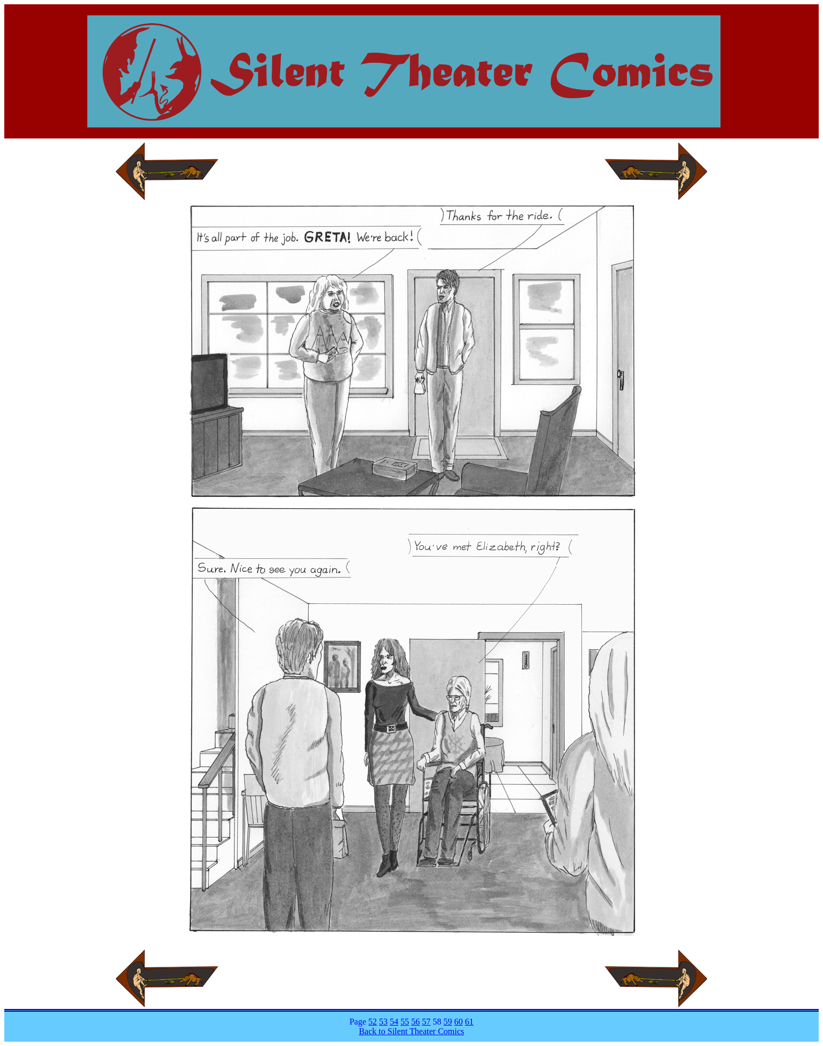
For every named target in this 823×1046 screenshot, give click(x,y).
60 (458, 1021)
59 (447, 1021)
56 (415, 1021)
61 (469, 1021)
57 (426, 1021)
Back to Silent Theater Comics (411, 1031)
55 (404, 1021)
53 (383, 1021)
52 (372, 1021)
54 (394, 1021)
